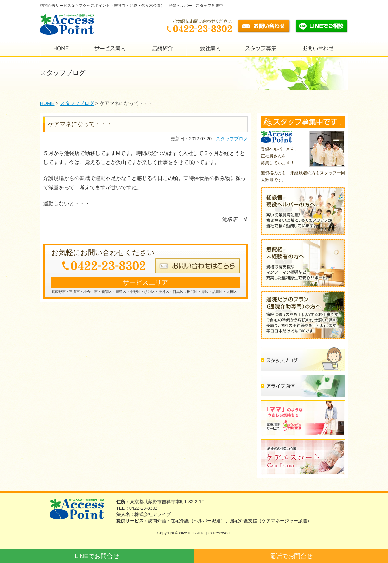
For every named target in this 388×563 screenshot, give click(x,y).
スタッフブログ (232, 138)
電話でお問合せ (291, 556)
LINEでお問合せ (97, 556)
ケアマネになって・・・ (80, 124)
